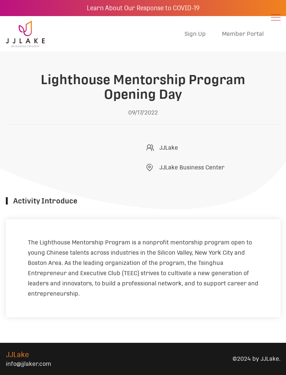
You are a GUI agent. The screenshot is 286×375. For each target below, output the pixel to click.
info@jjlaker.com (28, 363)
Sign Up (195, 33)
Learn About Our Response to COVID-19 (143, 8)
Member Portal (243, 33)
